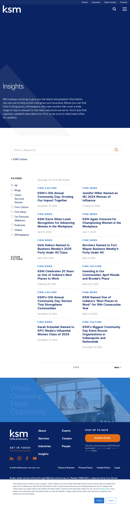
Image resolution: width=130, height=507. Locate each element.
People (66, 446)
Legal (117, 468)
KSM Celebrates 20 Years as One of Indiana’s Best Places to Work (55, 275)
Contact (123, 2)
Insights (43, 454)
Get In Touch (20, 447)
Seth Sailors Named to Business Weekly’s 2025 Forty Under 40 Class (54, 249)
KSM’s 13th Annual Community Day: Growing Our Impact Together (55, 197)
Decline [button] (111, 501)
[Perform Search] (116, 150)
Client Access (110, 2)
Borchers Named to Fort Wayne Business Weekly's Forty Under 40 (100, 249)
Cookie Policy (103, 468)
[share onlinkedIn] (11, 458)
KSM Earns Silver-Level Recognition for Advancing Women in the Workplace (56, 223)
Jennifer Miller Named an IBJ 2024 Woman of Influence (100, 197)
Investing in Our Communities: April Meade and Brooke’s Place (100, 275)
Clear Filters (17, 258)
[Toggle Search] (114, 9)
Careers (67, 438)
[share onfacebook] (27, 458)
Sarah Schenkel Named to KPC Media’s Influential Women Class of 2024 (55, 331)
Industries (44, 446)
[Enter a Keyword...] (66, 150)
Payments (96, 2)
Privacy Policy (104, 489)
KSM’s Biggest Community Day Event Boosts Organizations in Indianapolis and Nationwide (101, 334)
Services (43, 438)
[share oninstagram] (19, 458)
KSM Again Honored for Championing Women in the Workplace (101, 223)
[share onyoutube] (35, 458)
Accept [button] (99, 501)
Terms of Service (66, 468)
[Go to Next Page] (118, 367)
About (42, 431)
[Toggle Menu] (124, 9)
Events (85, 2)
